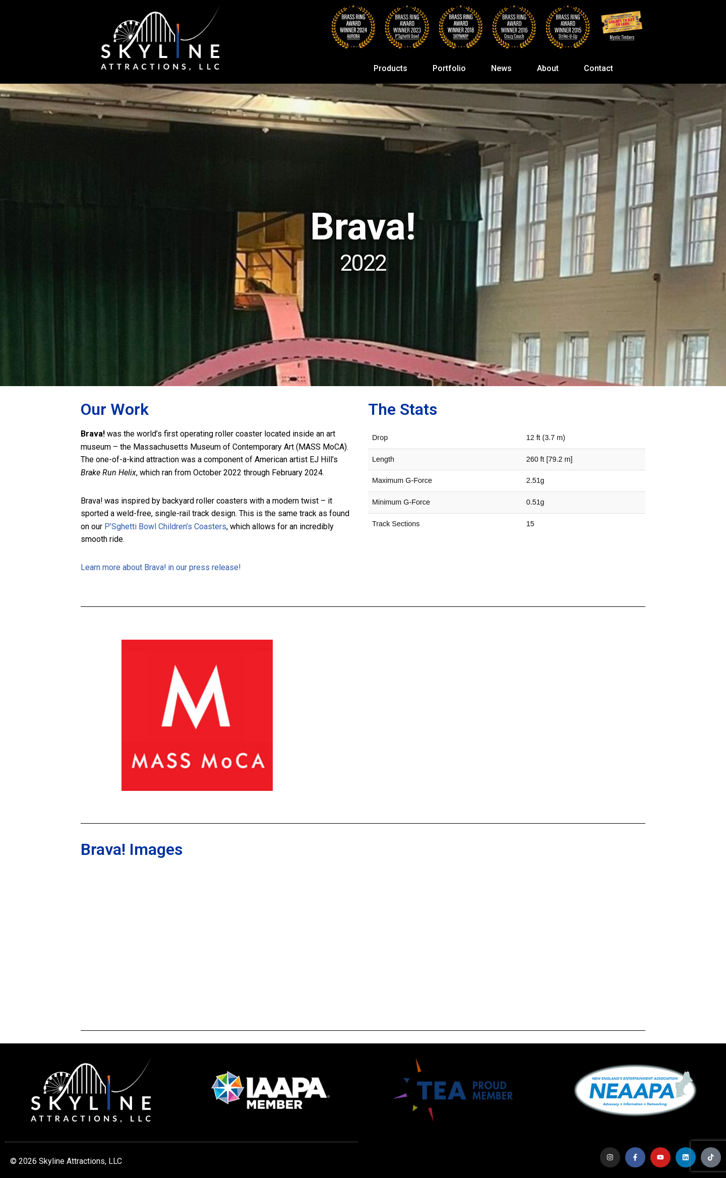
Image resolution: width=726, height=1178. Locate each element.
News (504, 69)
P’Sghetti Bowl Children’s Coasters (165, 526)
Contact (598, 68)
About (550, 69)
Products (393, 69)
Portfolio (452, 69)
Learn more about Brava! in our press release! (161, 567)
